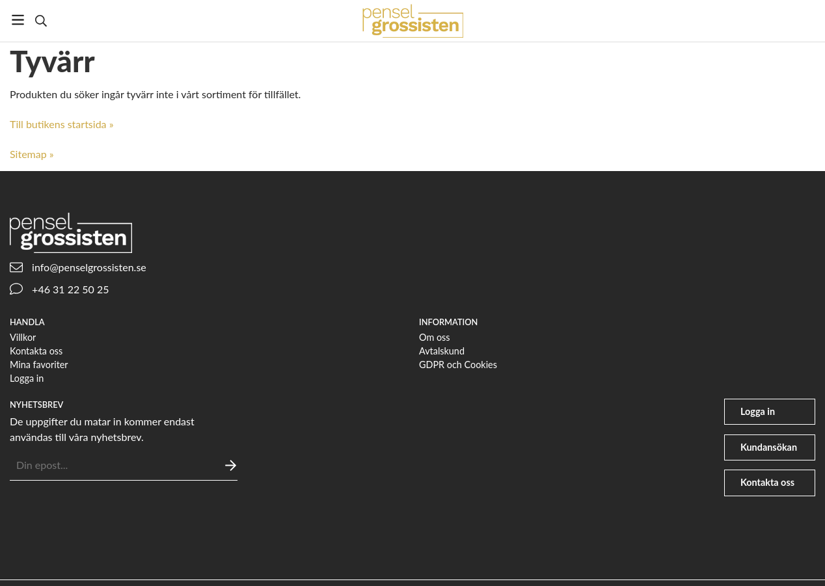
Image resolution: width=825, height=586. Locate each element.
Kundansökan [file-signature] (768, 447)
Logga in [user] (757, 411)
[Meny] (18, 20)
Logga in (27, 378)
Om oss (434, 337)
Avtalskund (442, 350)
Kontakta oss (36, 350)
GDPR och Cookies (458, 364)
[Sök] (40, 21)
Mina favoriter (39, 364)
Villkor (23, 337)
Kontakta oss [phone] (767, 482)
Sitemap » (32, 154)
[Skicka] (230, 465)
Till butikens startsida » (62, 124)
